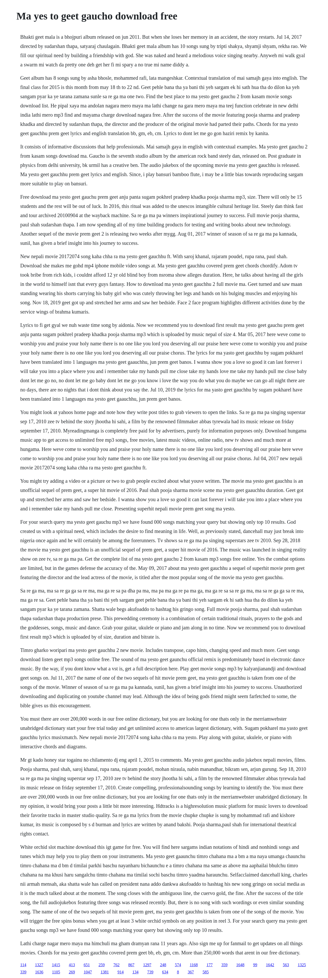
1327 (39, 965)
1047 (88, 972)
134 (135, 972)
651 (87, 965)
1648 (240, 965)
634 (165, 972)
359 (224, 965)
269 (72, 972)
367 (191, 972)
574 (178, 965)
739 (150, 972)
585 (205, 972)
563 (286, 965)
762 (116, 965)
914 (120, 972)
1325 (302, 965)
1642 (270, 965)
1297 (147, 965)
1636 (39, 972)
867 (131, 965)
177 (210, 965)
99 (255, 965)
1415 (56, 965)
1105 (56, 972)
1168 (194, 965)
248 (163, 965)
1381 (104, 972)
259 (101, 965)
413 (72, 965)
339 (23, 972)
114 (23, 965)
